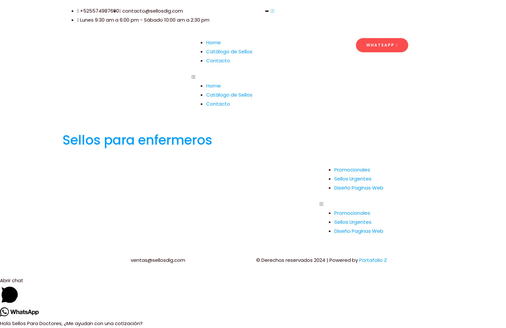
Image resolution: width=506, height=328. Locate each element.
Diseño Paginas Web (358, 187)
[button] (253, 76)
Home (213, 42)
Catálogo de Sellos (229, 51)
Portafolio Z (373, 260)
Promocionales (352, 169)
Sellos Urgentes (353, 178)
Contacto (218, 60)
